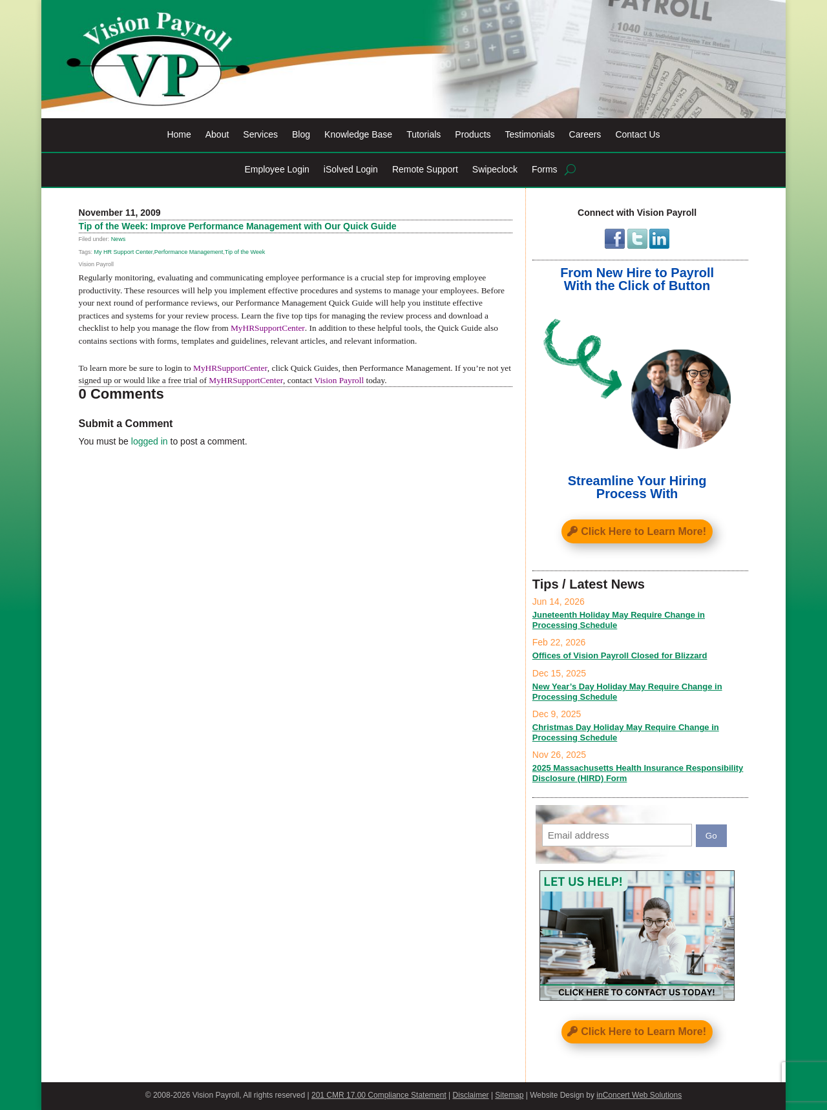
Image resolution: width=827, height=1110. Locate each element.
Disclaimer (471, 1095)
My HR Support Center (123, 252)
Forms (545, 169)
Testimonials (530, 135)
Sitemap (509, 1095)
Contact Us (637, 135)
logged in (149, 441)
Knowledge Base (358, 135)
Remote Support (425, 169)
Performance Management (189, 252)
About (217, 135)
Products (472, 135)
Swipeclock (495, 169)
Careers (585, 135)
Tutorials (423, 135)
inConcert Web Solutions (639, 1095)
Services (260, 135)
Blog (301, 135)
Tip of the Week (245, 252)
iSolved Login (351, 169)
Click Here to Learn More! (643, 531)
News (118, 239)
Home (179, 135)
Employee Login (276, 169)
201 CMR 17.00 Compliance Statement (378, 1095)
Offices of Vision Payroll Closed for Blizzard (619, 655)
